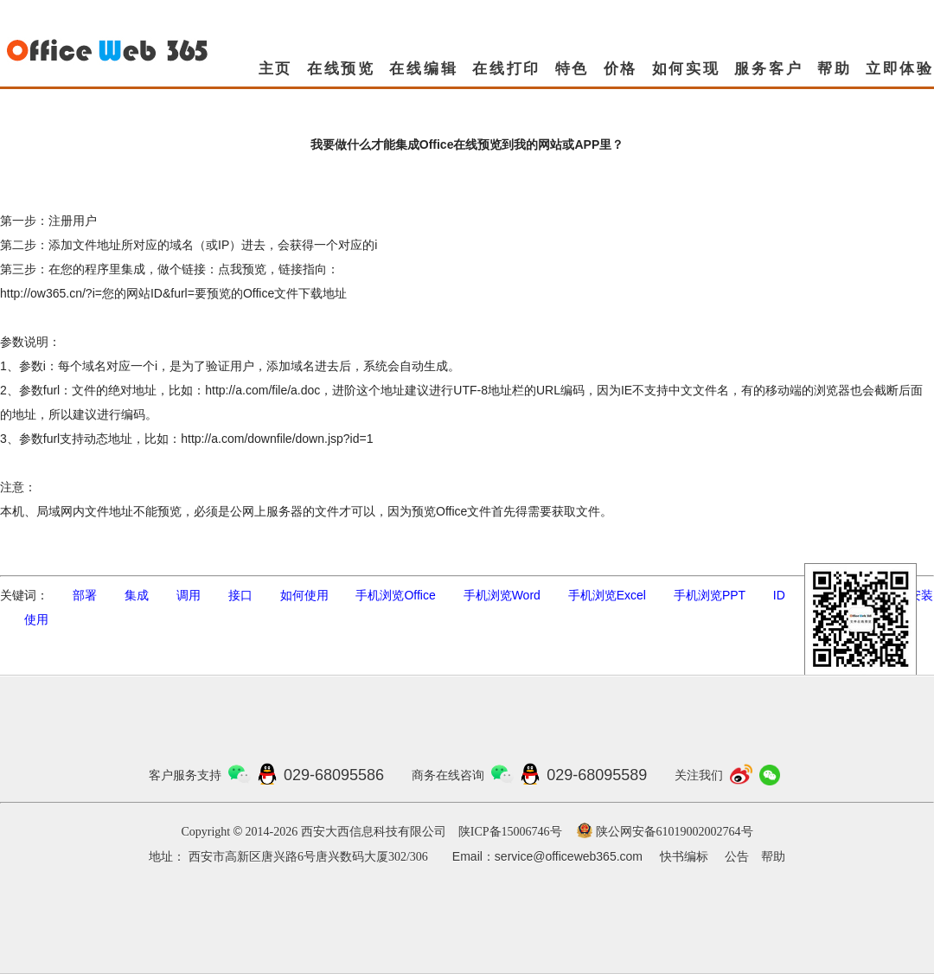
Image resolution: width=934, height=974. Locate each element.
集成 (137, 595)
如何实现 (686, 69)
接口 (240, 595)
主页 (276, 69)
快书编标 (684, 856)
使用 (36, 619)
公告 (737, 856)
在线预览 (341, 69)
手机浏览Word (502, 595)
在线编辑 (423, 69)
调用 (188, 595)
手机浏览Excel (607, 595)
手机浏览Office (395, 595)
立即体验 (900, 69)
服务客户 (768, 69)
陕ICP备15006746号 (510, 831)
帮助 (834, 69)
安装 (921, 595)
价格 (621, 69)
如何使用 (304, 595)
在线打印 (506, 69)
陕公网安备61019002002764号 (674, 831)
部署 (85, 595)
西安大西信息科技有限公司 (373, 831)
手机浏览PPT (709, 595)
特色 (572, 69)
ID (779, 595)
